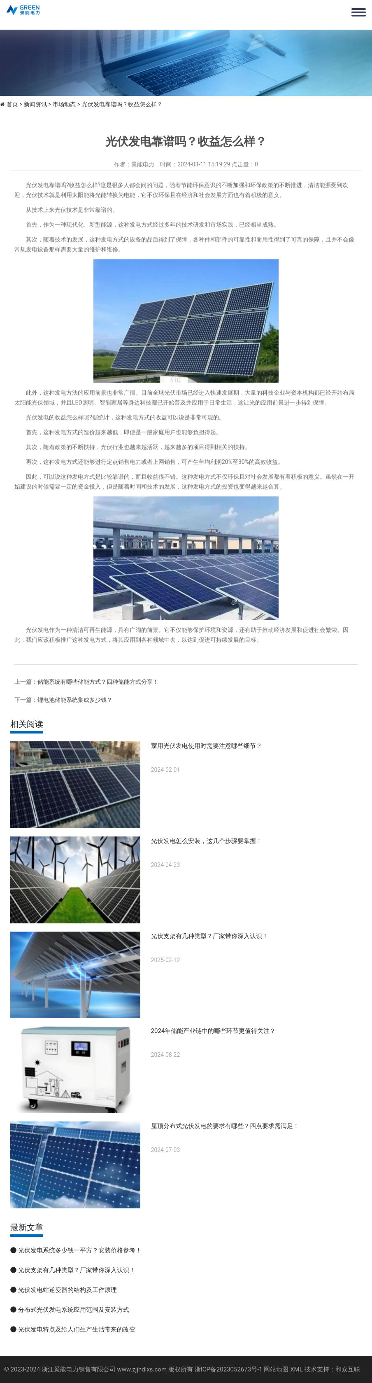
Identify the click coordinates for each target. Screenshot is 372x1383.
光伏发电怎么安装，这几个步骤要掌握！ (206, 841)
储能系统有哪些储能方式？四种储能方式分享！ (97, 692)
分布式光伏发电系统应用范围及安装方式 (73, 1309)
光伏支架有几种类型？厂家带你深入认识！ (209, 936)
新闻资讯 (35, 104)
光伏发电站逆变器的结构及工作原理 (67, 1290)
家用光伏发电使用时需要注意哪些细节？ (206, 746)
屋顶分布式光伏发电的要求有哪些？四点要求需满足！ (225, 1126)
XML (296, 1369)
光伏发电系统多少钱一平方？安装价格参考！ (80, 1250)
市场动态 (64, 104)
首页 (12, 104)
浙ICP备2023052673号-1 (229, 1369)
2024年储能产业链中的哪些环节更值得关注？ (213, 1031)
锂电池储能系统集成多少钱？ (74, 711)
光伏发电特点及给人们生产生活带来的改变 (76, 1329)
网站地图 (276, 1369)
